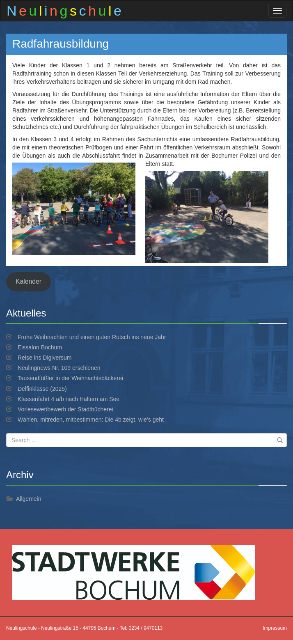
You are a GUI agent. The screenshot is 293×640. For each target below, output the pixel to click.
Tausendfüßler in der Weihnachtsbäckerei (70, 378)
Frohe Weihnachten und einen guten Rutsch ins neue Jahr (92, 337)
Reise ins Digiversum (44, 357)
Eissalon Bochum (40, 347)
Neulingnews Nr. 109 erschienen (59, 368)
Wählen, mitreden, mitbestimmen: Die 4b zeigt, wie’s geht (91, 419)
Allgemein (28, 498)
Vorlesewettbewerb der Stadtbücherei (65, 409)
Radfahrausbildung (60, 43)
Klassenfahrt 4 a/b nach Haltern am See (68, 399)
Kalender (28, 281)
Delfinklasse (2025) (42, 388)
